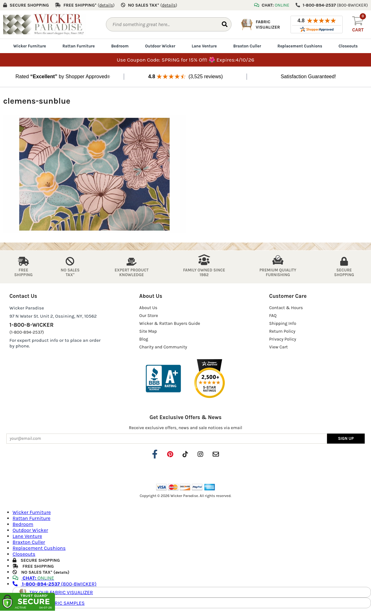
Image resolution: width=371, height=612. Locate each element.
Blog (143, 339)
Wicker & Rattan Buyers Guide (169, 323)
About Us (148, 307)
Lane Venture (204, 46)
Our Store (148, 315)
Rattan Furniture (79, 46)
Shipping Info (282, 323)
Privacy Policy (282, 339)
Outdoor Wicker (160, 46)
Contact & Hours (286, 307)
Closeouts (348, 46)
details (61, 572)
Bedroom (119, 46)
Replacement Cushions (299, 46)
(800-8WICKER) (54, 584)
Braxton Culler (247, 46)
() (106, 5)
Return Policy (282, 331)
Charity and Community (163, 347)
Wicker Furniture (29, 46)
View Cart (278, 347)
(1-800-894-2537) (26, 332)
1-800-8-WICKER (31, 324)
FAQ (273, 315)
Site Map (148, 331)
